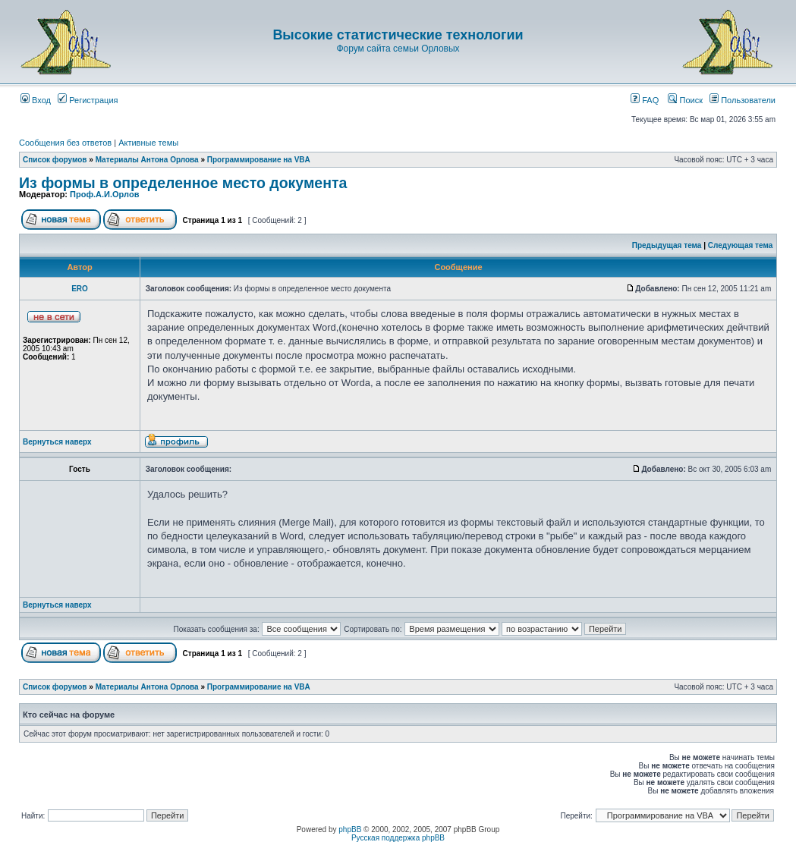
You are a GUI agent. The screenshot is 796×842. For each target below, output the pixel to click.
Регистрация (88, 100)
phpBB (349, 829)
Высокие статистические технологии (397, 34)
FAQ (645, 100)
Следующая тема (740, 245)
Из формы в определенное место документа (183, 182)
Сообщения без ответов (65, 142)
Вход (35, 100)
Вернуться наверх (57, 442)
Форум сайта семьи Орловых (397, 48)
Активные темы (148, 142)
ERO (79, 288)
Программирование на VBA (258, 160)
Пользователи (742, 100)
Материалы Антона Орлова (147, 160)
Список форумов (55, 160)
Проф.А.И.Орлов (104, 194)
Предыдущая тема (667, 245)
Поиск (685, 100)
